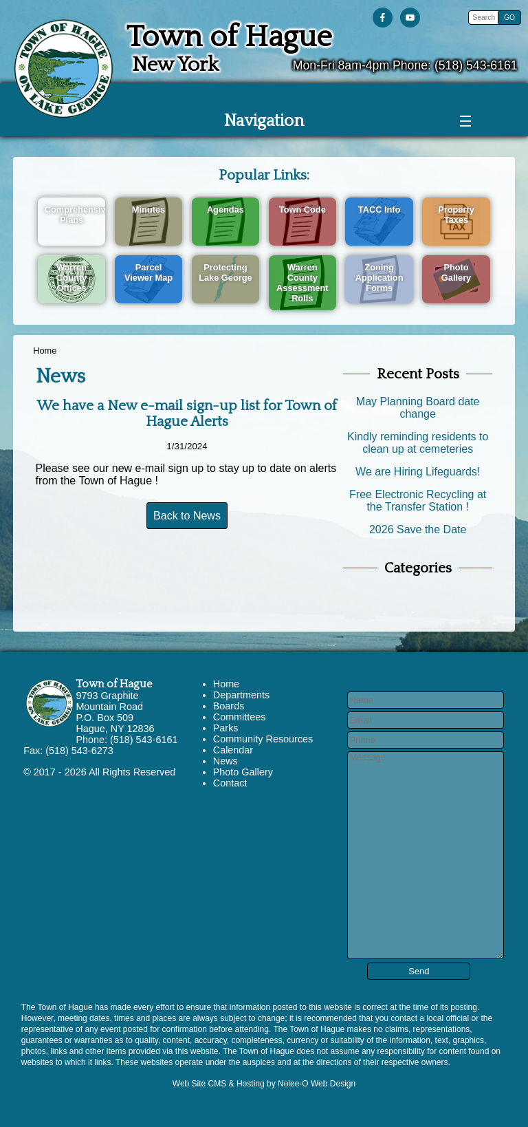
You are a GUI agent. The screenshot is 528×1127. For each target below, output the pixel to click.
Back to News (187, 516)
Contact (230, 782)
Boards (229, 705)
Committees (239, 716)
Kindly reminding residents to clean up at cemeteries (417, 443)
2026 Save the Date (417, 529)
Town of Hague (114, 684)
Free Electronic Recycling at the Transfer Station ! (417, 501)
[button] (509, 17)
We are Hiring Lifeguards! (417, 471)
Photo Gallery (243, 771)
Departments (241, 694)
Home (44, 350)
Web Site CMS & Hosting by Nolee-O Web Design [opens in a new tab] (264, 1083)
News (225, 760)
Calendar (233, 749)
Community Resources (263, 738)
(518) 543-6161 (476, 65)
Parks (226, 727)
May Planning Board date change (418, 408)
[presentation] (385, 18)
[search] (485, 17)
